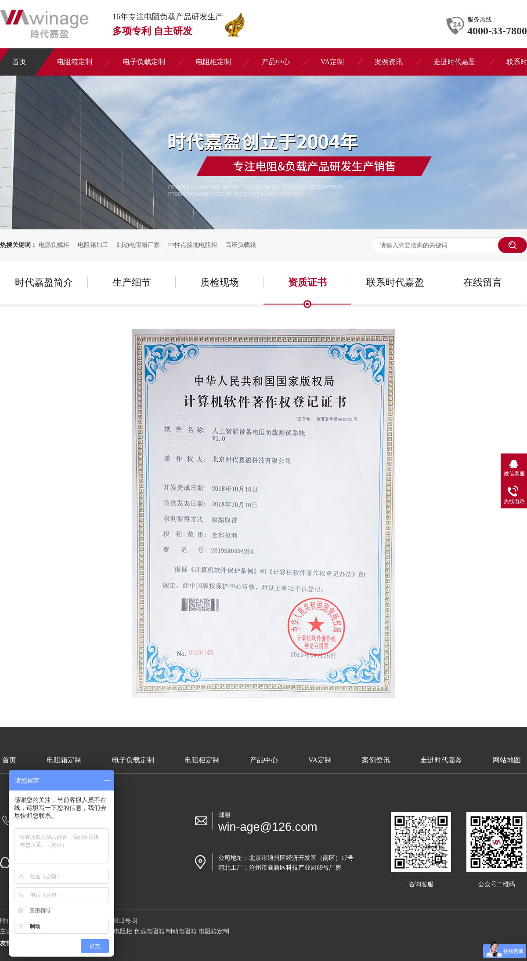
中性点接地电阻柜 (192, 244)
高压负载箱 (240, 244)
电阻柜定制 (202, 760)
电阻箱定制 (64, 760)
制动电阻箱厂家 (138, 244)
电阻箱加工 (93, 244)
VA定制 (320, 760)
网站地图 (507, 760)
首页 (9, 760)
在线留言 (482, 282)
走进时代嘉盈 (441, 760)
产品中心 (264, 760)
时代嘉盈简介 (44, 282)
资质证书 (307, 282)
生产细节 (131, 282)
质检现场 (219, 282)
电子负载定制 (133, 760)
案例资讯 (376, 760)
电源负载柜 (54, 244)
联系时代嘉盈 (395, 282)
